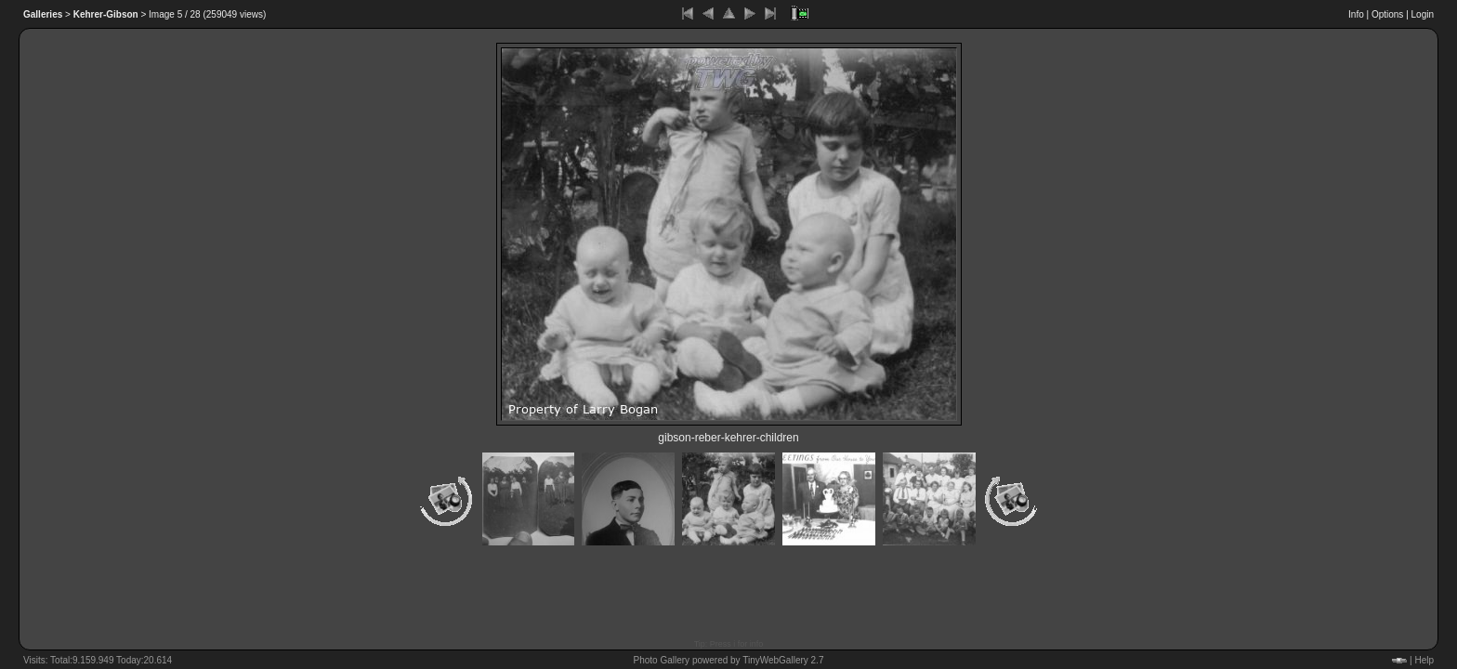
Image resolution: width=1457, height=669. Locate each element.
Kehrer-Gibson (105, 14)
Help (1424, 660)
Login (1422, 14)
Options (1387, 14)
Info (1356, 14)
